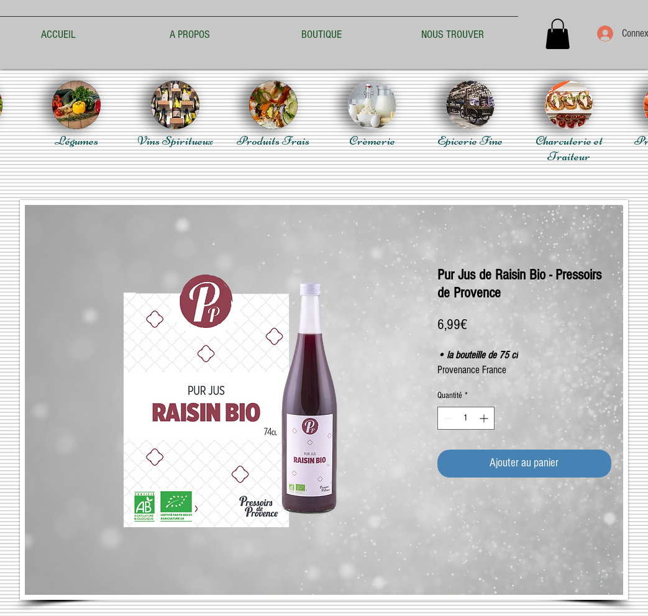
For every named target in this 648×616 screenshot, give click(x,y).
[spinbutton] (466, 418)
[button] (557, 34)
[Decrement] (447, 418)
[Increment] (485, 418)
